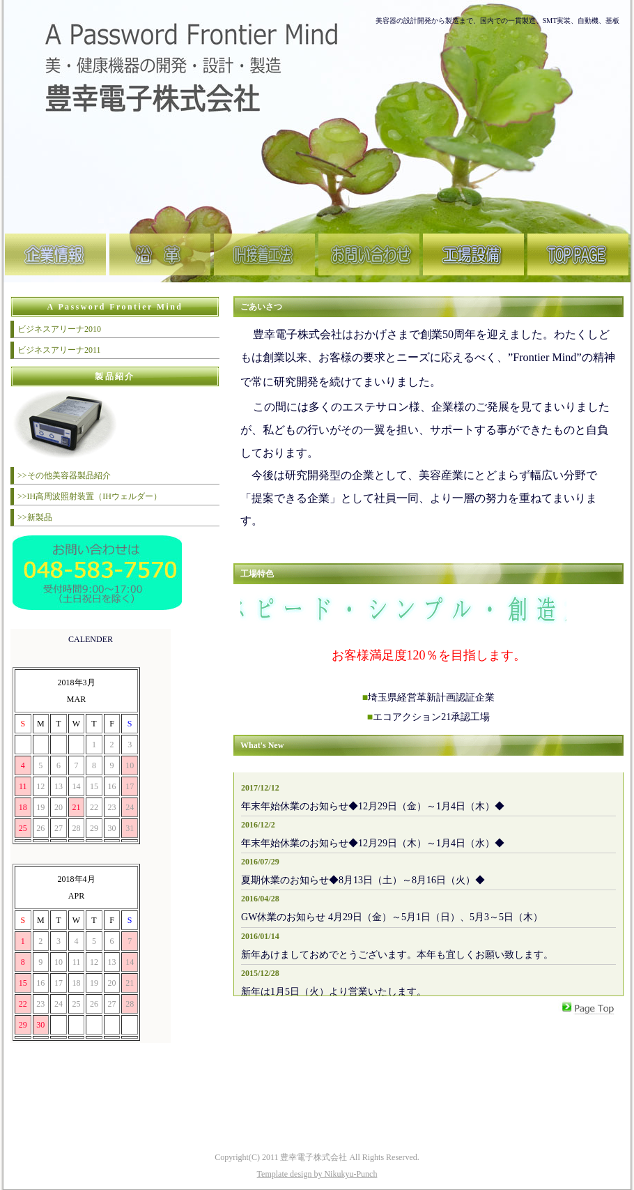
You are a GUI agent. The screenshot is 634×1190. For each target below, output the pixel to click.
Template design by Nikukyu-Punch (317, 1174)
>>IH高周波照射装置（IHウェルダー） (89, 496)
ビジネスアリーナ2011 (59, 350)
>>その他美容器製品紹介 (64, 475)
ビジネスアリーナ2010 (59, 329)
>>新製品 (34, 517)
